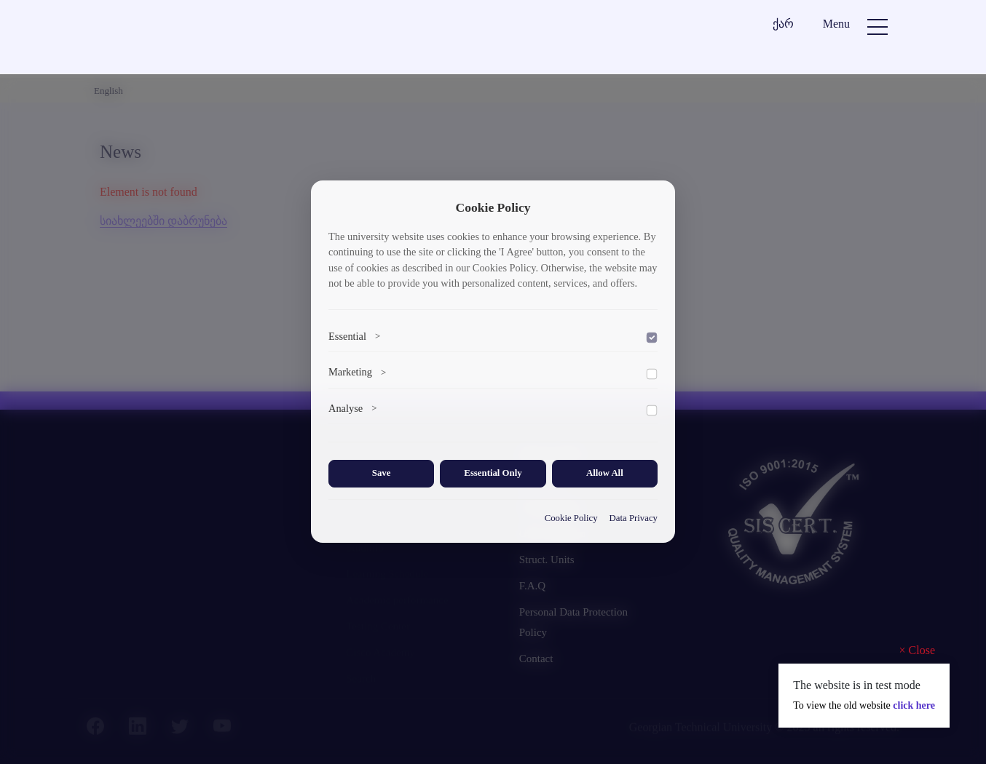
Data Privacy (634, 518)
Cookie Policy (571, 518)
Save (381, 473)
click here (914, 705)
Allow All (604, 473)
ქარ (783, 23)
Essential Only (492, 473)
